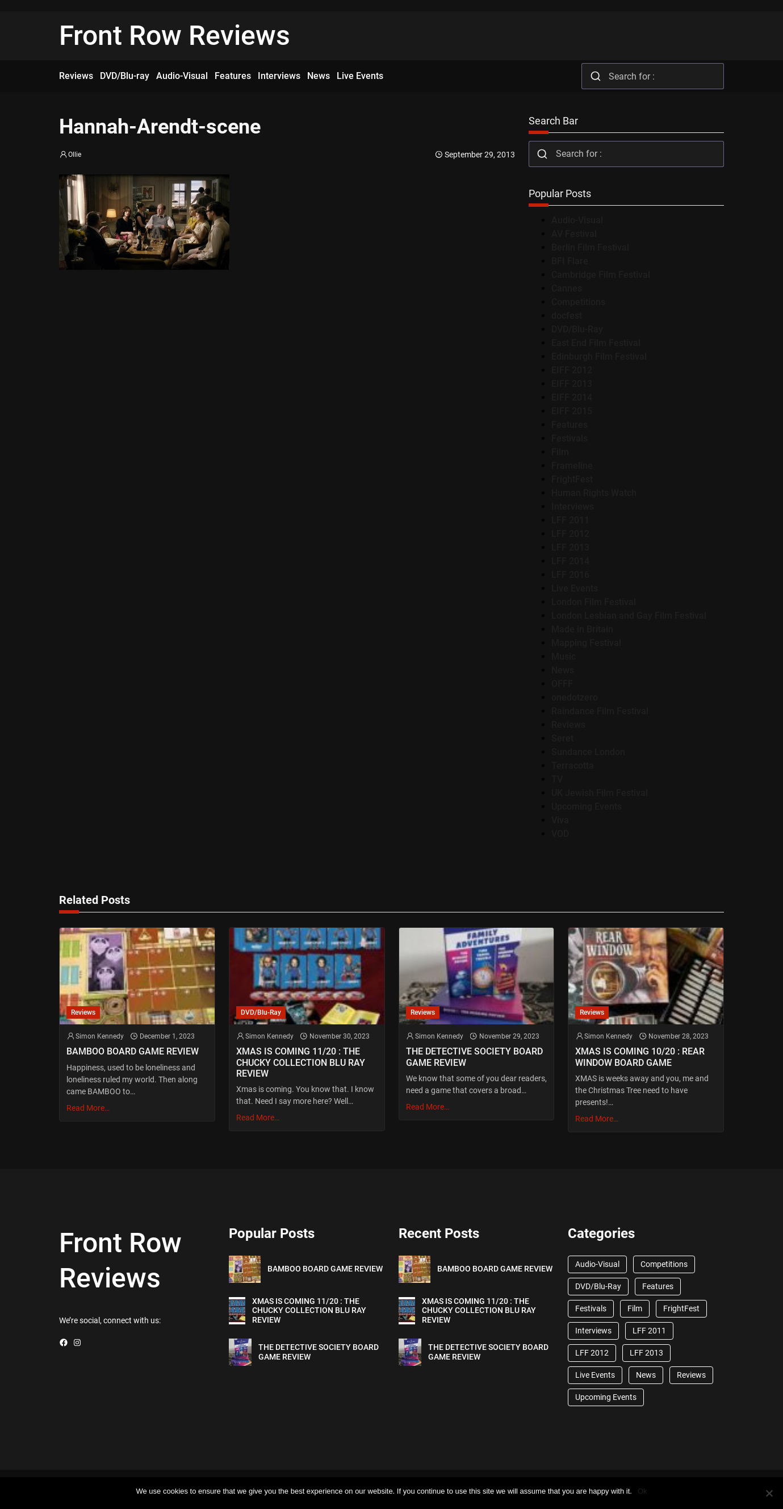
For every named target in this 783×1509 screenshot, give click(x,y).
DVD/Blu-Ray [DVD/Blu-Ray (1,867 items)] (598, 1286)
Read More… (88, 1107)
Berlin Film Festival (590, 247)
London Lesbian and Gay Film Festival (628, 615)
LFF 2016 (570, 574)
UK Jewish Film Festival (599, 792)
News (562, 670)
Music (563, 656)
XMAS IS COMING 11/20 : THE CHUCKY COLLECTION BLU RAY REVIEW (300, 1062)
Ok (642, 1491)
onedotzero (574, 697)
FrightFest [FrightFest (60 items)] (681, 1308)
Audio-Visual (577, 220)
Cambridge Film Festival (600, 274)
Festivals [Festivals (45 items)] (590, 1308)
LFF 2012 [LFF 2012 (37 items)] (592, 1352)
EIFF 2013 (571, 383)
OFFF (562, 683)
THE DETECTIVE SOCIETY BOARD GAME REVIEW (474, 1057)
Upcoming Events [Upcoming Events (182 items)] (606, 1397)
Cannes (566, 288)
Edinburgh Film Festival (599, 356)
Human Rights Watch (594, 492)
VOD (560, 833)
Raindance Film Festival (599, 711)
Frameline (572, 465)
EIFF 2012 (571, 370)
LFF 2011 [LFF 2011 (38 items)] (649, 1330)
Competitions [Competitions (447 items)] (664, 1264)
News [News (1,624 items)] (646, 1374)
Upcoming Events (586, 806)
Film (560, 452)
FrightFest (572, 479)
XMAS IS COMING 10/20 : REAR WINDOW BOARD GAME (640, 1057)
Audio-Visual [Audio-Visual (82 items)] (597, 1264)
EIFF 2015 (571, 411)
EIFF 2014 (571, 397)
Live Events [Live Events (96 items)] (595, 1374)
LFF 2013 (570, 547)
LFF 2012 (570, 533)
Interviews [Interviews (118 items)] (593, 1330)
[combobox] (652, 76)
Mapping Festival (586, 642)
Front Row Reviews (174, 35)
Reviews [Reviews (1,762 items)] (691, 1374)
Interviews (572, 506)
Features (569, 424)
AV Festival (574, 233)
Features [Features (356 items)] (657, 1286)
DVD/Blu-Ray (577, 329)
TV (557, 779)
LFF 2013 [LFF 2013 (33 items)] (646, 1352)
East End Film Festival (595, 342)
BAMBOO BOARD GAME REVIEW (132, 1051)
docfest (566, 315)
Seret (562, 738)
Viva (560, 820)
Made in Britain (582, 629)
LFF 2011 (570, 520)
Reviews (568, 724)
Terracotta (572, 765)
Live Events (574, 588)
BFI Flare (569, 261)
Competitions (578, 302)
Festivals (569, 438)
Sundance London (588, 752)
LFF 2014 (570, 561)
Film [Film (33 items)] (634, 1308)
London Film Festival (593, 602)
